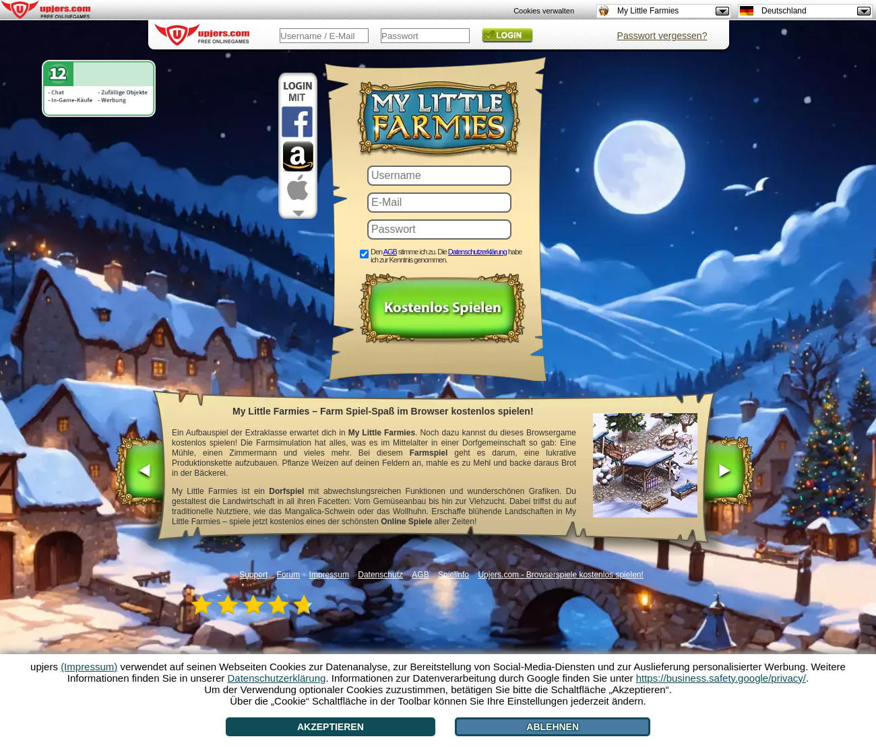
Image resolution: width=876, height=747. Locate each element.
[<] (140, 472)
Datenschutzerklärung (477, 252)
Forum (289, 574)
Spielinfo (453, 574)
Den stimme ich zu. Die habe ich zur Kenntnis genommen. (446, 256)
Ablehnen (552, 726)
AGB (390, 252)
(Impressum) (89, 666)
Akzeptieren (330, 726)
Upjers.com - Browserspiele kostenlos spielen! (560, 574)
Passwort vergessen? (662, 35)
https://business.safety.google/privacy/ (721, 678)
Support (253, 574)
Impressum (329, 574)
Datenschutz (380, 574)
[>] (729, 472)
